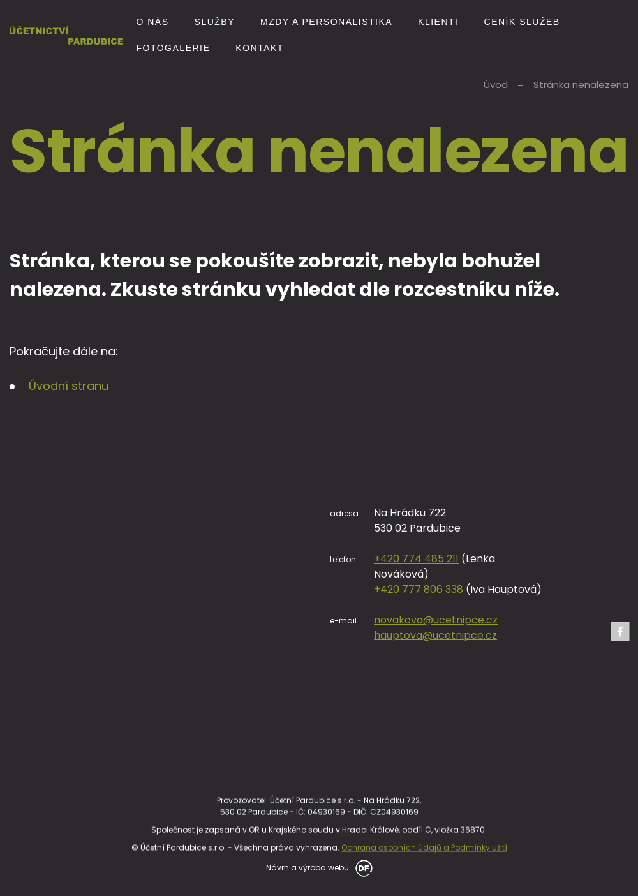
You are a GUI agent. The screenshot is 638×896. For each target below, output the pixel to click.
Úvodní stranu (68, 386)
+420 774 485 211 (570, 558)
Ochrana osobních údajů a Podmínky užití (424, 888)
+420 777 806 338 (572, 589)
